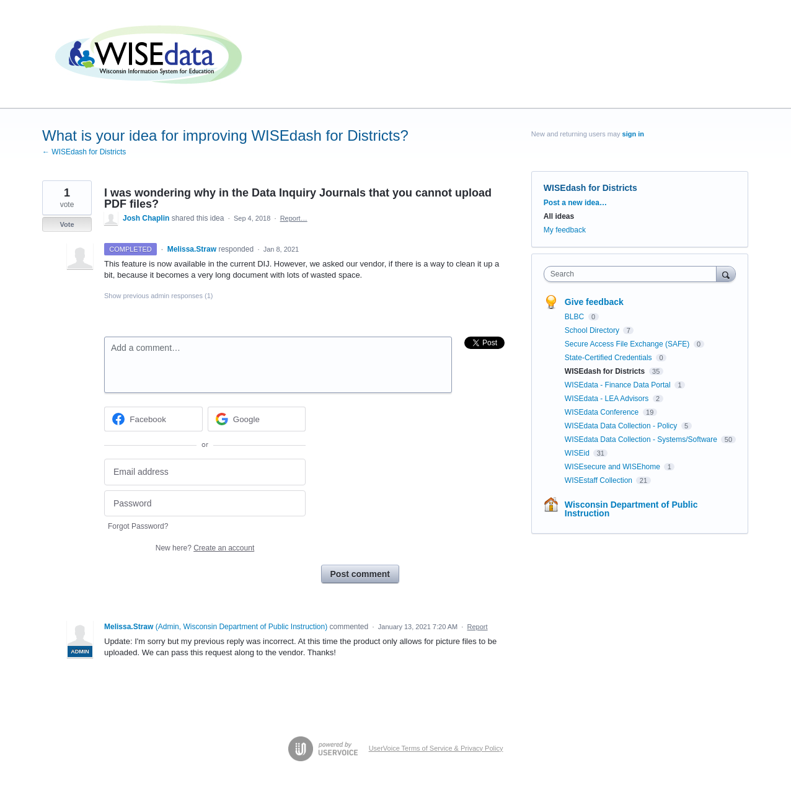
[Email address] (205, 472)
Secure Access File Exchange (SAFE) (628, 344)
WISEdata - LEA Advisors (608, 398)
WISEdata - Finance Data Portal (619, 385)
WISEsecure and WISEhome (613, 466)
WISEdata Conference (603, 412)
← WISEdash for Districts (84, 152)
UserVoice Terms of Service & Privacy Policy (436, 748)
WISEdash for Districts (590, 188)
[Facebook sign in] (153, 419)
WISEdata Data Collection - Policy (622, 426)
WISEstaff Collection (600, 480)
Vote (67, 224)
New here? (205, 548)
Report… (293, 218)
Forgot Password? (138, 526)
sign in (633, 134)
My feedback (565, 230)
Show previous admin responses (158, 295)
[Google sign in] (257, 419)
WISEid (578, 453)
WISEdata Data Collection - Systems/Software (642, 439)
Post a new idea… (575, 202)
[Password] (205, 503)
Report (477, 626)
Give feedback (594, 302)
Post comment (360, 574)
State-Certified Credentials (609, 357)
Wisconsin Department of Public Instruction (631, 509)
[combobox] (633, 274)
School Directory (593, 330)
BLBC (575, 316)
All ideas (559, 216)
